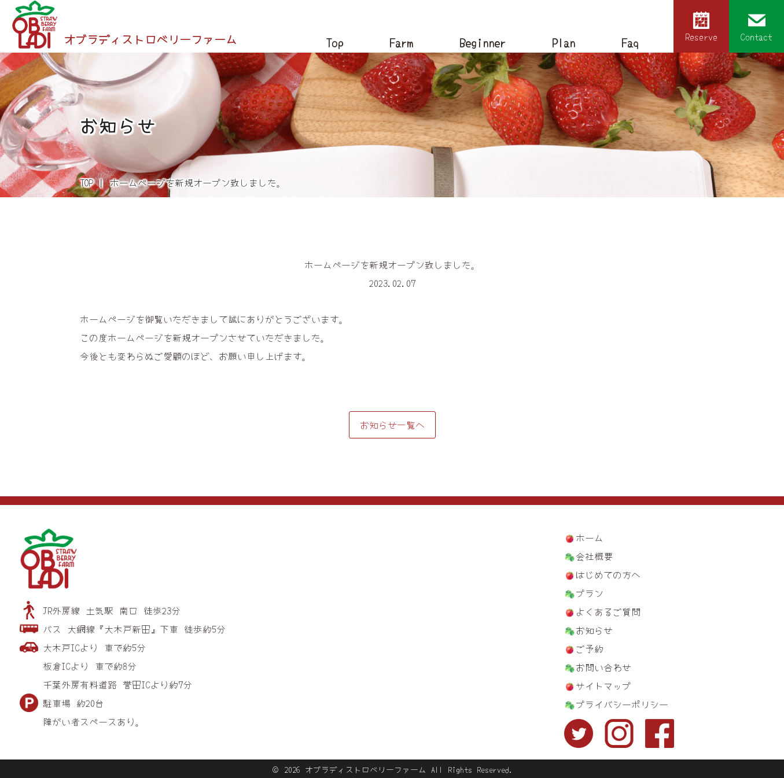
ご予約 (589, 648)
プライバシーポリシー (622, 704)
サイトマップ (603, 685)
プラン (589, 593)
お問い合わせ (603, 667)
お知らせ (594, 630)
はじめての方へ (608, 574)
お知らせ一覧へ (392, 425)
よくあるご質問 (608, 611)
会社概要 (594, 556)
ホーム (589, 537)
